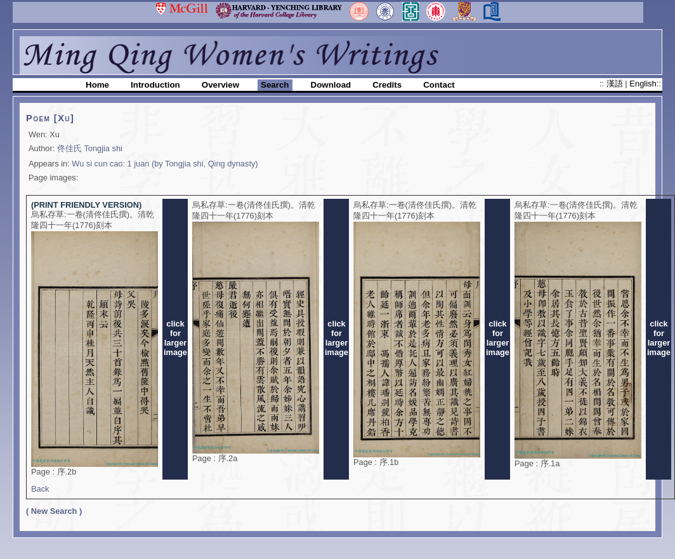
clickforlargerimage (175, 338)
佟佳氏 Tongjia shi (89, 148)
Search (275, 85)
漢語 (616, 83)
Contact (439, 85)
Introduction (155, 85)
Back (40, 489)
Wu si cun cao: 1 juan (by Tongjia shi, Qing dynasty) (165, 163)
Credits (387, 85)
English (642, 83)
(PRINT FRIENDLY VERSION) (86, 205)
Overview (220, 85)
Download (331, 85)
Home (97, 85)
